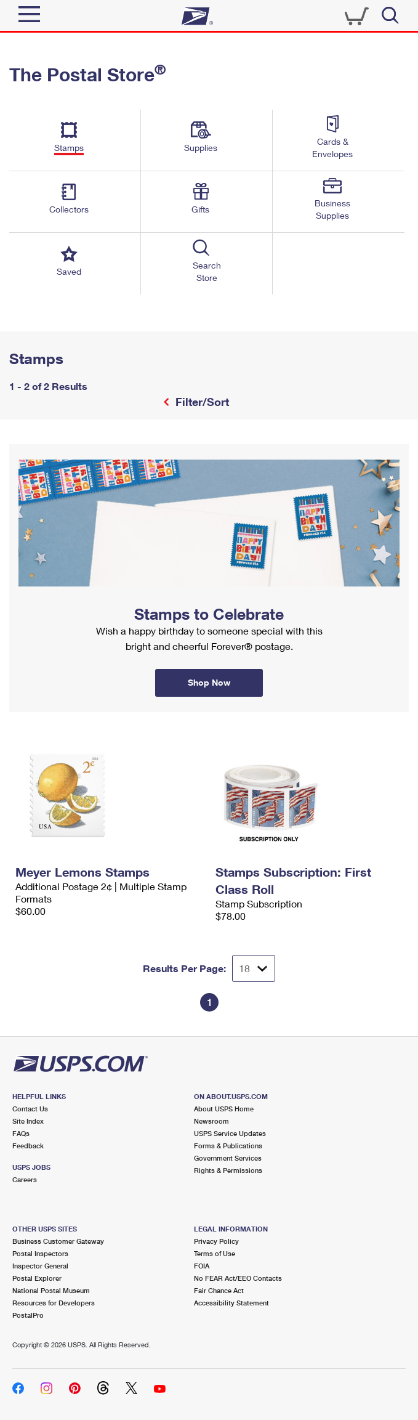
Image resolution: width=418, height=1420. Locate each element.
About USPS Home (224, 1109)
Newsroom (211, 1121)
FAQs (21, 1133)
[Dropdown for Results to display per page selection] (253, 968)
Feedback (28, 1146)
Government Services (228, 1158)
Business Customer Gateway (58, 1241)
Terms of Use (214, 1253)
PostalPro (28, 1315)
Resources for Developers (53, 1303)
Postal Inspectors (40, 1253)
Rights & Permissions (228, 1170)
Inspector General (40, 1266)
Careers (24, 1179)
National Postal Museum (51, 1290)
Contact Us (30, 1109)
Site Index (28, 1121)
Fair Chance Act (219, 1290)
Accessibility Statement (231, 1303)
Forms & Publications (228, 1146)
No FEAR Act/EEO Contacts (238, 1278)
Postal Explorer (37, 1278)
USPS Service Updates (230, 1133)
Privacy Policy (216, 1241)
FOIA (201, 1266)
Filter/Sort (200, 401)
